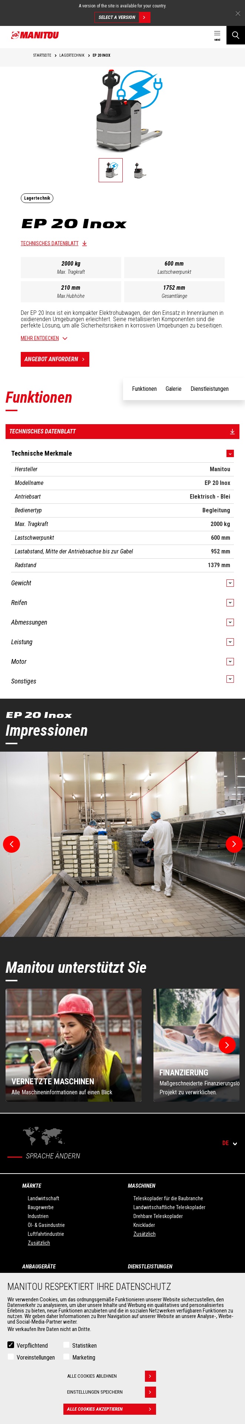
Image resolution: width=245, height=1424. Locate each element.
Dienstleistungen (150, 1266)
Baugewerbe (41, 1207)
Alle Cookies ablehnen (111, 1376)
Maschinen (141, 1185)
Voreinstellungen (36, 1357)
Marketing (83, 1357)
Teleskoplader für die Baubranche (168, 1198)
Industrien (38, 1216)
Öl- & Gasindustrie (46, 1225)
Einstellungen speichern (111, 1392)
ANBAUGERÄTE (39, 1266)
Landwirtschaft (43, 1198)
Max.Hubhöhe (71, 296)
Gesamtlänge (174, 296)
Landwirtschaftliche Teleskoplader (169, 1207)
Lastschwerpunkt (174, 272)
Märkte (31, 1185)
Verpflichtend (32, 1345)
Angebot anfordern (56, 359)
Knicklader (144, 1225)
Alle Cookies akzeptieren (111, 1409)
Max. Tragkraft (71, 272)
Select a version (124, 17)
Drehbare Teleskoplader (158, 1216)
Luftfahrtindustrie (46, 1234)
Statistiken (84, 1345)
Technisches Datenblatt (50, 243)
